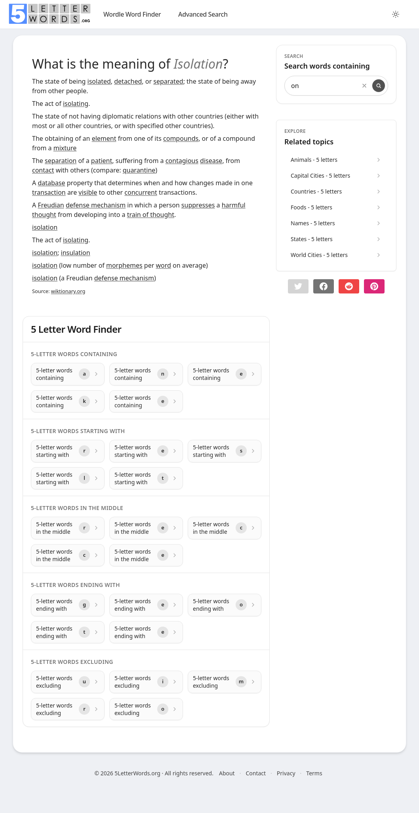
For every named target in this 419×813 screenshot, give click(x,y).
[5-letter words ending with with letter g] (68, 605)
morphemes (124, 265)
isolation (44, 227)
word (163, 265)
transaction (49, 192)
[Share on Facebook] (323, 286)
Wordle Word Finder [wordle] (132, 14)
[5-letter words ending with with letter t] (68, 632)
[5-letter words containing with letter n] (146, 374)
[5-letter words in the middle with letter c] (224, 528)
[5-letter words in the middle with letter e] (146, 528)
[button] (298, 286)
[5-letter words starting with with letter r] (68, 451)
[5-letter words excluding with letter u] (68, 682)
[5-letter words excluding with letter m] (224, 682)
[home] (49, 14)
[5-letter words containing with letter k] (68, 401)
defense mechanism (96, 205)
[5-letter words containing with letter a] (68, 374)
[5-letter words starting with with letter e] (146, 451)
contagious (182, 160)
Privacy (286, 773)
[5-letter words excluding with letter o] (146, 709)
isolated (99, 81)
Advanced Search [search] (203, 14)
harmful (234, 205)
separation (60, 160)
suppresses (198, 205)
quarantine (139, 170)
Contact (256, 773)
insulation (75, 252)
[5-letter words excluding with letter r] (68, 709)
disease (211, 160)
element (104, 138)
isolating (75, 103)
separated (168, 81)
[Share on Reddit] (349, 286)
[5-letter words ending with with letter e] (146, 605)
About (227, 773)
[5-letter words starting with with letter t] (146, 478)
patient (101, 160)
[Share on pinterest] (374, 286)
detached (128, 81)
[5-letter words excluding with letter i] (146, 682)
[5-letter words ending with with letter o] (224, 605)
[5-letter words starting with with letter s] (224, 451)
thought (44, 214)
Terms (314, 773)
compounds (180, 138)
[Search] (378, 85)
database (51, 182)
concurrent (140, 192)
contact (43, 170)
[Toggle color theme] (396, 14)
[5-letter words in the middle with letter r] (68, 528)
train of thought (150, 214)
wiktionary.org (68, 291)
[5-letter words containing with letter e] (224, 374)
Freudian (51, 205)
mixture (65, 148)
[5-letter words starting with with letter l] (68, 478)
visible (87, 192)
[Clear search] (364, 85)
